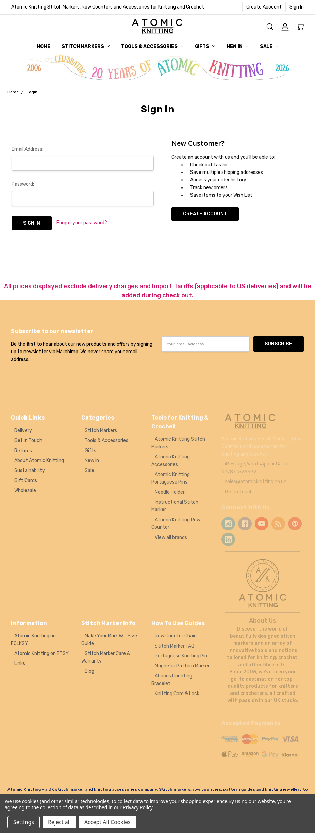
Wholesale (25, 490)
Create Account (264, 7)
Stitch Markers (86, 46)
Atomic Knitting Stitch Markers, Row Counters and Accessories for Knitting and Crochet (107, 7)
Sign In (296, 7)
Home (43, 46)
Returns (23, 451)
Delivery (23, 431)
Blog (89, 671)
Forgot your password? (81, 223)
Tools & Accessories (152, 46)
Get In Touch (28, 440)
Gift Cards (25, 481)
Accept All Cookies (107, 822)
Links (19, 663)
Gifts (205, 46)
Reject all (59, 822)
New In (237, 46)
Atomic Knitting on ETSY (41, 653)
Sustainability (29, 470)
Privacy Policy (137, 807)
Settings (23, 822)
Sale (269, 46)
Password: (23, 184)
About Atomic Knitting (39, 460)
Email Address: (27, 149)
